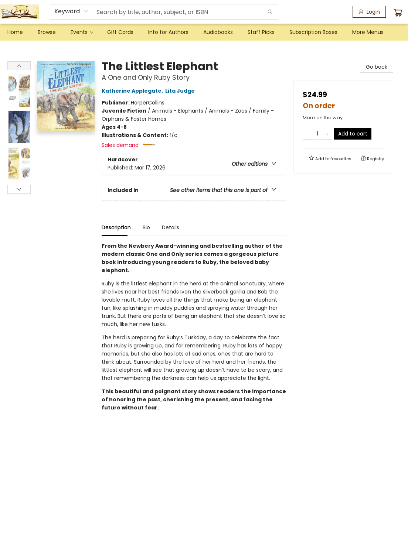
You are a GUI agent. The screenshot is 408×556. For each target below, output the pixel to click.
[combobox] (71, 11)
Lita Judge (181, 91)
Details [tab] (170, 227)
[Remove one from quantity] (307, 134)
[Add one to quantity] (327, 134)
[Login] (369, 12)
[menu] (204, 32)
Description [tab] (116, 227)
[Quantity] (317, 134)
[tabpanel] (194, 338)
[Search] (270, 11)
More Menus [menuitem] (368, 32)
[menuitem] (15, 32)
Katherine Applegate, (133, 91)
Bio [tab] (146, 227)
